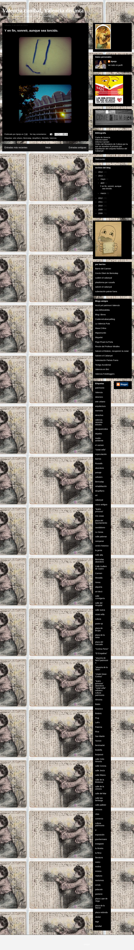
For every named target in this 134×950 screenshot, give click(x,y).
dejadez (98, 434)
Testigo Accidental (103, 365)
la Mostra (99, 848)
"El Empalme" (101, 653)
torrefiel (98, 926)
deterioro (99, 397)
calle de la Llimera (99, 787)
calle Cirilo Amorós (99, 760)
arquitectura (100, 406)
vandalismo (100, 527)
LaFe (97, 722)
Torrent (98, 741)
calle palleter (100, 805)
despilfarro (36, 138)
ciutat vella (99, 614)
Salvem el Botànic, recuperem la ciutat (112, 351)
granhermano (101, 839)
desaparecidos (101, 429)
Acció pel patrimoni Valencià (107, 305)
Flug (97, 718)
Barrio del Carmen (103, 269)
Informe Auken (101, 140)
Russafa (98, 463)
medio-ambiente (99, 439)
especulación (101, 454)
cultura (98, 619)
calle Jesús (100, 770)
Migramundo (100, 333)
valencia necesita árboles (98, 422)
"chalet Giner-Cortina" (101, 675)
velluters (98, 477)
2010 (100, 206)
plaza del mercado (99, 643)
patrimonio (99, 388)
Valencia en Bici (102, 369)
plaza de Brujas (99, 629)
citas (97, 814)
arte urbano (17, 138)
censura (98, 809)
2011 (100, 202)
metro (97, 862)
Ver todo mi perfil (115, 65)
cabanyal (99, 500)
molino (98, 866)
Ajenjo (114, 61)
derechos (99, 415)
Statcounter (100, 159)
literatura (99, 857)
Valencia (53, 138)
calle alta (99, 555)
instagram (99, 844)
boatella (98, 750)
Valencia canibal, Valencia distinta (43, 10)
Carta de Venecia (102, 137)
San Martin (100, 736)
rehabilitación (101, 486)
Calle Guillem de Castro (101, 567)
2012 (100, 198)
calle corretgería (100, 597)
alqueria (98, 587)
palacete (99, 889)
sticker (98, 917)
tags (97, 921)
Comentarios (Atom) (51, 155)
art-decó (98, 591)
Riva (97, 732)
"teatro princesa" (99, 510)
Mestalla (45, 138)
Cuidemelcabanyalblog (105, 319)
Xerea (97, 582)
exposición (99, 835)
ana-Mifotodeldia (102, 310)
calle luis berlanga (99, 799)
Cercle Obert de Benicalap (106, 273)
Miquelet (99, 337)
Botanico (99, 709)
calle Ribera (100, 775)
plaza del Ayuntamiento (101, 521)
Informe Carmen (102, 142)
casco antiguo (101, 504)
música (98, 871)
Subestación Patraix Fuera (106, 360)
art (96, 495)
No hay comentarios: (38, 134)
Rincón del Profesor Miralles (107, 346)
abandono (99, 468)
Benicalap (27, 138)
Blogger (87, 944)
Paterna (98, 727)
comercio (99, 819)
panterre (98, 894)
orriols (97, 885)
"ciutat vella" (100, 450)
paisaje (98, 472)
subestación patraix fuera (106, 291)
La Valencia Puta (102, 324)
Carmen (98, 573)
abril (102, 183)
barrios (98, 459)
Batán (97, 704)
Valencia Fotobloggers (104, 374)
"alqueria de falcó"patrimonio (101, 660)
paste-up (99, 623)
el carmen (99, 445)
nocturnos (99, 880)
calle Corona (100, 766)
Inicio (48, 147)
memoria (99, 411)
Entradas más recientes (15, 147)
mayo (103, 179)
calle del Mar (100, 793)
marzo (103, 193)
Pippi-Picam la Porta (104, 342)
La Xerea (99, 532)
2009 (100, 209)
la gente (98, 550)
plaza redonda (101, 912)
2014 (100, 172)
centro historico (101, 546)
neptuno (98, 876)
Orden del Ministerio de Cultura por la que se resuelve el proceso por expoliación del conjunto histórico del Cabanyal (111, 147)
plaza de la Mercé (100, 906)
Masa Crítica (100, 328)
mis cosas (99, 516)
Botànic (98, 713)
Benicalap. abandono (99, 560)
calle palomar (101, 536)
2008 (100, 213)
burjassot (99, 754)
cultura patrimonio (99, 824)
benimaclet (100, 745)
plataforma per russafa (105, 282)
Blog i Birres (100, 314)
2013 (100, 176)
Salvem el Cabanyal (104, 356)
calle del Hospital (98, 604)
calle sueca (100, 610)
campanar (99, 541)
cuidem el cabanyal (103, 278)
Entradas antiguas (77, 147)
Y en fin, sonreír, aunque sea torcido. (31, 30)
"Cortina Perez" (102, 649)
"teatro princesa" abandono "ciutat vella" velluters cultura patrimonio (100, 688)
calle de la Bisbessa (99, 781)
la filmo (98, 853)
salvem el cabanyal (103, 287)
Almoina (98, 700)
